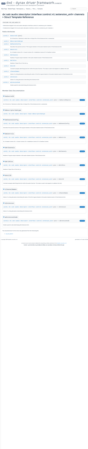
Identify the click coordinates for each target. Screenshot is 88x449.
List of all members (73, 62)
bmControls (34, 59)
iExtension (34, 94)
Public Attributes (73, 13)
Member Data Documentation (76, 37)
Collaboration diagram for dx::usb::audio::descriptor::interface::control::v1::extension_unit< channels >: (41, 33)
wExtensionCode (35, 99)
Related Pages (12, 9)
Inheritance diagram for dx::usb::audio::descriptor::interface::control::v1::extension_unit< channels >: (41, 29)
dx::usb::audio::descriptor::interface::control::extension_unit (45, 119)
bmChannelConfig (36, 52)
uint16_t (26, 42)
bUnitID (33, 79)
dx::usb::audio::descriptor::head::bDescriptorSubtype (42, 141)
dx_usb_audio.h (29, 320)
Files (34, 9)
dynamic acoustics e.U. (62, 329)
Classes (28, 9)
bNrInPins (34, 74)
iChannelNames (35, 87)
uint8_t (26, 49)
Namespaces (20, 9)
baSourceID (34, 42)
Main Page (4, 9)
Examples (40, 9)
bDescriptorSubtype (37, 49)
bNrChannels (34, 67)
